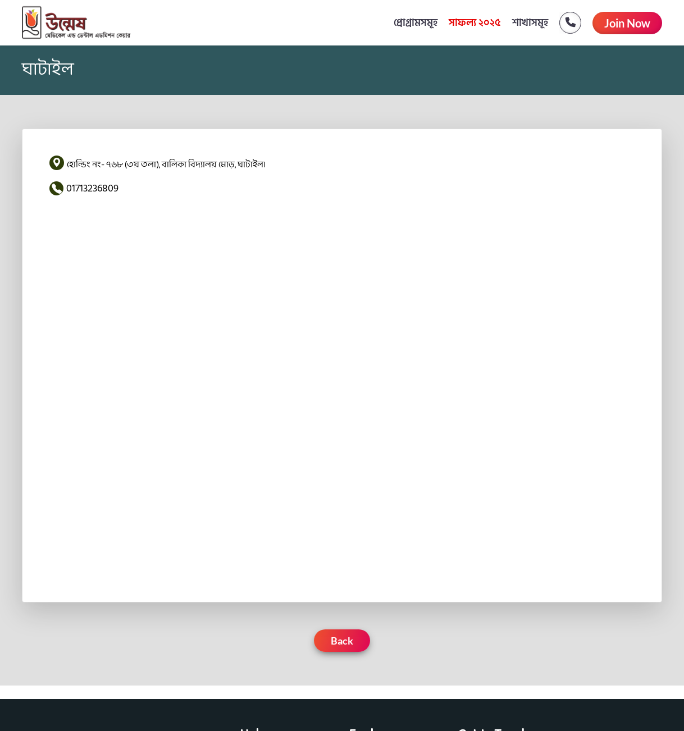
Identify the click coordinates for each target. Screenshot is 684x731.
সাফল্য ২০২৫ (475, 23)
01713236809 (92, 188)
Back (342, 640)
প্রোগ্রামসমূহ (415, 23)
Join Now (627, 23)
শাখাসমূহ (530, 23)
